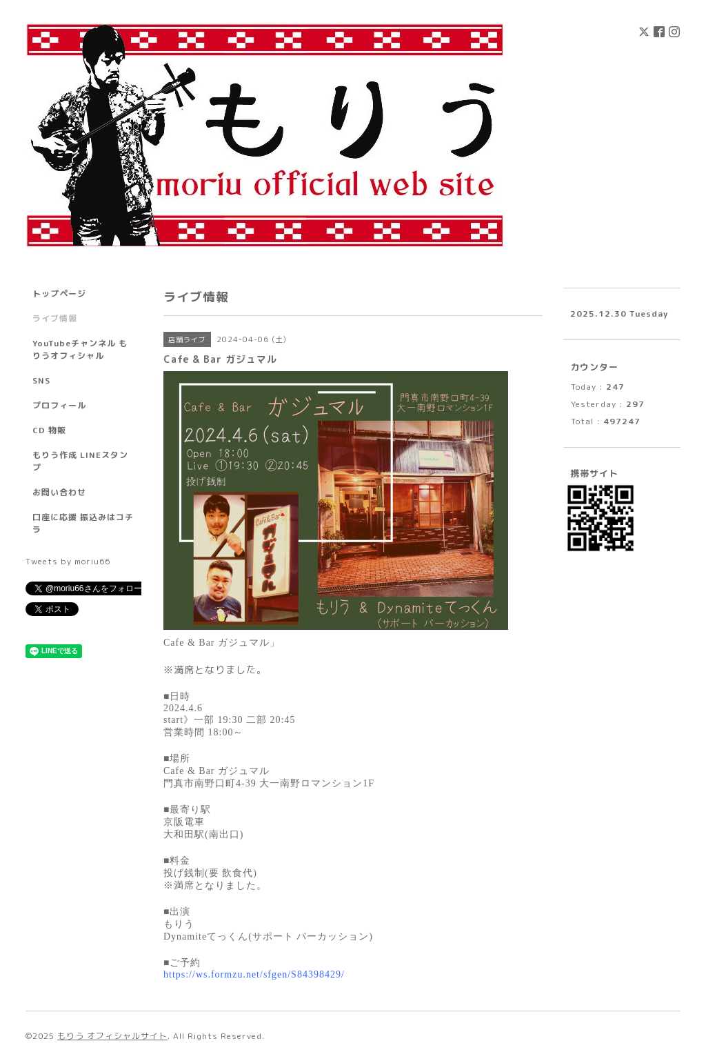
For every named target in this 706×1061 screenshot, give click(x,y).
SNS (41, 380)
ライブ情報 (54, 318)
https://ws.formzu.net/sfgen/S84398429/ (254, 974)
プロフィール (59, 405)
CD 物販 (49, 430)
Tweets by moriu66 (68, 561)
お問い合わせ (59, 492)
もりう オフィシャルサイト (112, 1036)
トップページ (59, 293)
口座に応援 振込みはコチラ (83, 523)
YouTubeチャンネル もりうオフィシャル (80, 349)
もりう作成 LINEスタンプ (80, 461)
